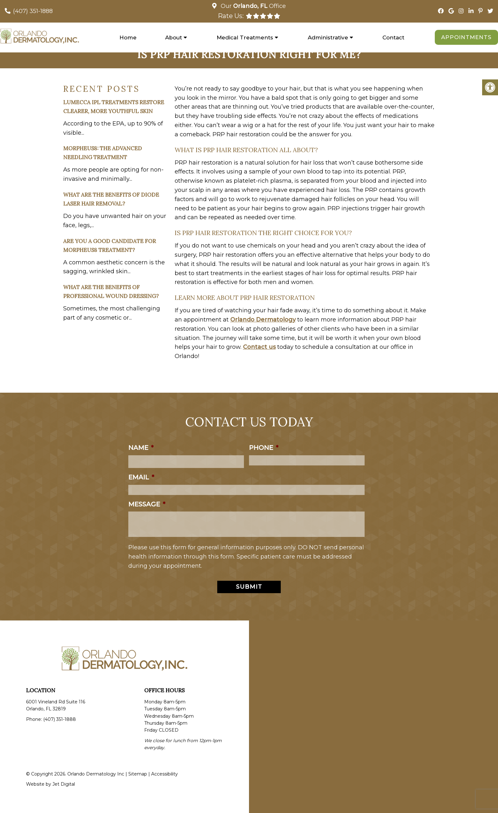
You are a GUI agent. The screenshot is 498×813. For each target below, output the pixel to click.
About (173, 37)
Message (146, 504)
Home (128, 37)
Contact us (259, 346)
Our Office (252, 6)
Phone (263, 447)
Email (141, 477)
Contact (393, 37)
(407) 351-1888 (33, 11)
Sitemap (137, 774)
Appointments (466, 37)
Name (140, 447)
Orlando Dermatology (263, 319)
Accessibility (164, 774)
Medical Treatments (245, 37)
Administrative (328, 37)
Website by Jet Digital (50, 784)
